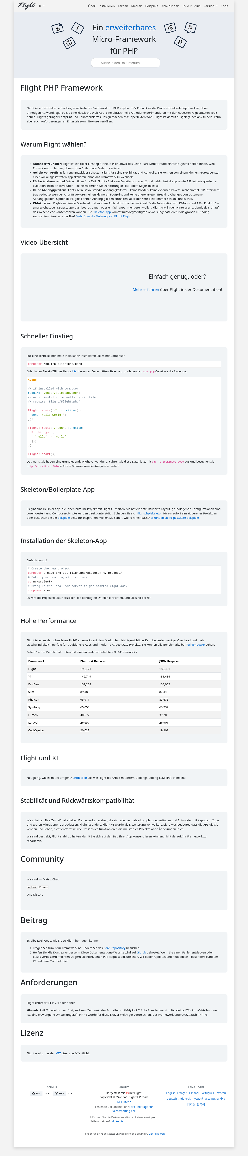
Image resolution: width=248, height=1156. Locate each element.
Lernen (123, 6)
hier (75, 371)
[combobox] (127, 63)
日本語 (191, 1104)
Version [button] (209, 6)
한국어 (201, 1104)
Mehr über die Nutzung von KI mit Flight (103, 216)
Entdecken (80, 778)
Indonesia (184, 1098)
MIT (57, 1053)
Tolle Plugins (191, 6)
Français (182, 1093)
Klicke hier (118, 1121)
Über (91, 6)
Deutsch (171, 1098)
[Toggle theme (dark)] (41, 6)
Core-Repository (114, 948)
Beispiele (151, 6)
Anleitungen (170, 6)
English (171, 1093)
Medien (136, 6)
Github (141, 952)
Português (207, 1093)
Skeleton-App (102, 212)
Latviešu (220, 1093)
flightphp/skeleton (150, 513)
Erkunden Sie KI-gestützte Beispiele (175, 518)
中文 (223, 1098)
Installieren (106, 6)
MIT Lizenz (124, 1102)
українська (212, 1098)
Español (194, 1093)
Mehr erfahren (146, 289)
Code (224, 6)
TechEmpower (195, 644)
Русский (198, 1098)
